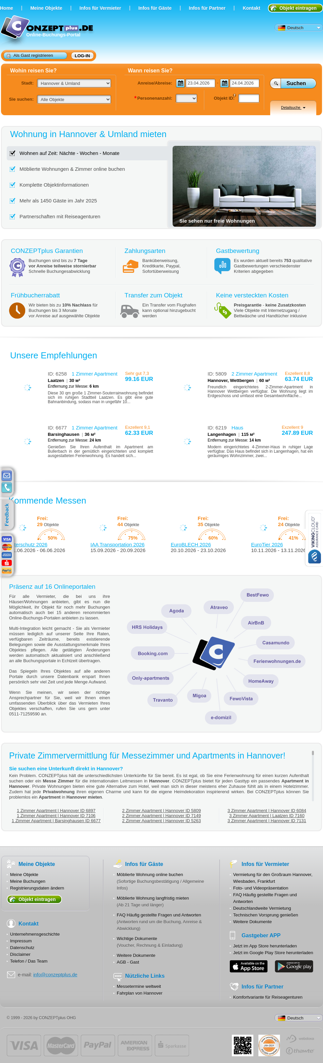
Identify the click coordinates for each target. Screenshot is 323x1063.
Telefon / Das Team (28, 961)
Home (6, 8)
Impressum (21, 940)
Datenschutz (22, 947)
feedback (8, 515)
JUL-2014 (269, 1045)
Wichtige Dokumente (137, 938)
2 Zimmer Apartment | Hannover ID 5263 (161, 820)
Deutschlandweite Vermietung (262, 908)
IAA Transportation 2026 (118, 544)
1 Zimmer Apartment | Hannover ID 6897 (56, 810)
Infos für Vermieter (100, 8)
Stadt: (27, 83)
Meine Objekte (46, 8)
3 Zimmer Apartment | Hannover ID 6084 (266, 810)
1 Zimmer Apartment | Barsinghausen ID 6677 (56, 820)
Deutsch (290, 28)
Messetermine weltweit (139, 986)
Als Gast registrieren (30, 55)
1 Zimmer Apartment (94, 374)
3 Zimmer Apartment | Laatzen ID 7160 (266, 815)
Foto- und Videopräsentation (260, 888)
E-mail (6, 476)
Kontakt (251, 8)
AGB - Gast (128, 962)
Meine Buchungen (27, 881)
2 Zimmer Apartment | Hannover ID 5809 (161, 810)
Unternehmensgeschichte (35, 934)
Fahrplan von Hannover (140, 993)
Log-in (82, 55)
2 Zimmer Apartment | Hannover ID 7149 (161, 815)
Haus (237, 427)
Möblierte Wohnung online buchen (150, 874)
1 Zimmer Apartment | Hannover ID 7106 (56, 815)
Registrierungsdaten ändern (37, 888)
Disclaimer (20, 954)
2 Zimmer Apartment (254, 374)
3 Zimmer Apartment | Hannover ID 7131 (266, 820)
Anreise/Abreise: (155, 83)
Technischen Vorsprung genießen (265, 914)
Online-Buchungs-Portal (47, 31)
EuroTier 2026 (267, 544)
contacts (6, 487)
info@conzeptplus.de (55, 974)
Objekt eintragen (298, 8)
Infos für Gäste (155, 8)
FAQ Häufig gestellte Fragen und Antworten (159, 914)
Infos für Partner (207, 8)
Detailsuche (293, 107)
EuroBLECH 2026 (191, 544)
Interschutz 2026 (28, 544)
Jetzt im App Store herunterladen (265, 945)
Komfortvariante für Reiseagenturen (267, 997)
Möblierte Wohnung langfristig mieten (153, 898)
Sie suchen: (21, 99)
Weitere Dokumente (136, 955)
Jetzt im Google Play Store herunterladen (273, 952)
